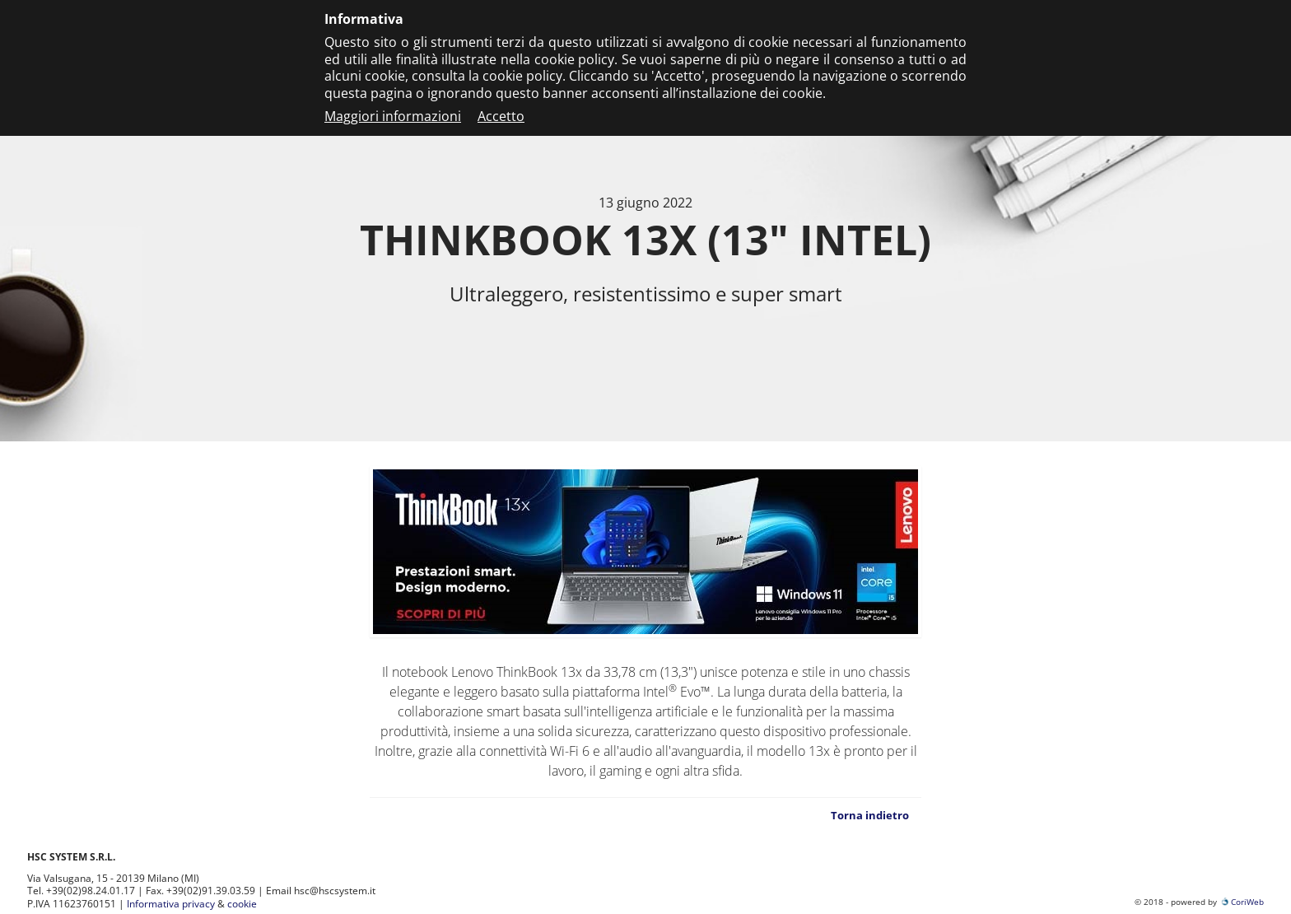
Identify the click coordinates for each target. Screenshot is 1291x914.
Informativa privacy (171, 904)
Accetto (501, 116)
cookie (242, 904)
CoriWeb (1241, 901)
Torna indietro (870, 815)
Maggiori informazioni (392, 116)
